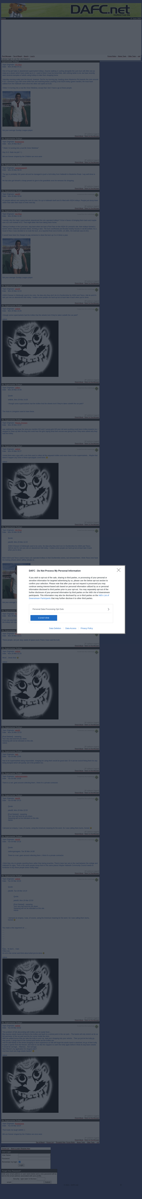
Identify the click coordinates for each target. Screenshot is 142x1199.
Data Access (70, 628)
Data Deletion (55, 628)
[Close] (119, 571)
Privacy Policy (87, 628)
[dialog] (71, 599)
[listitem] (71, 609)
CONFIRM (43, 618)
